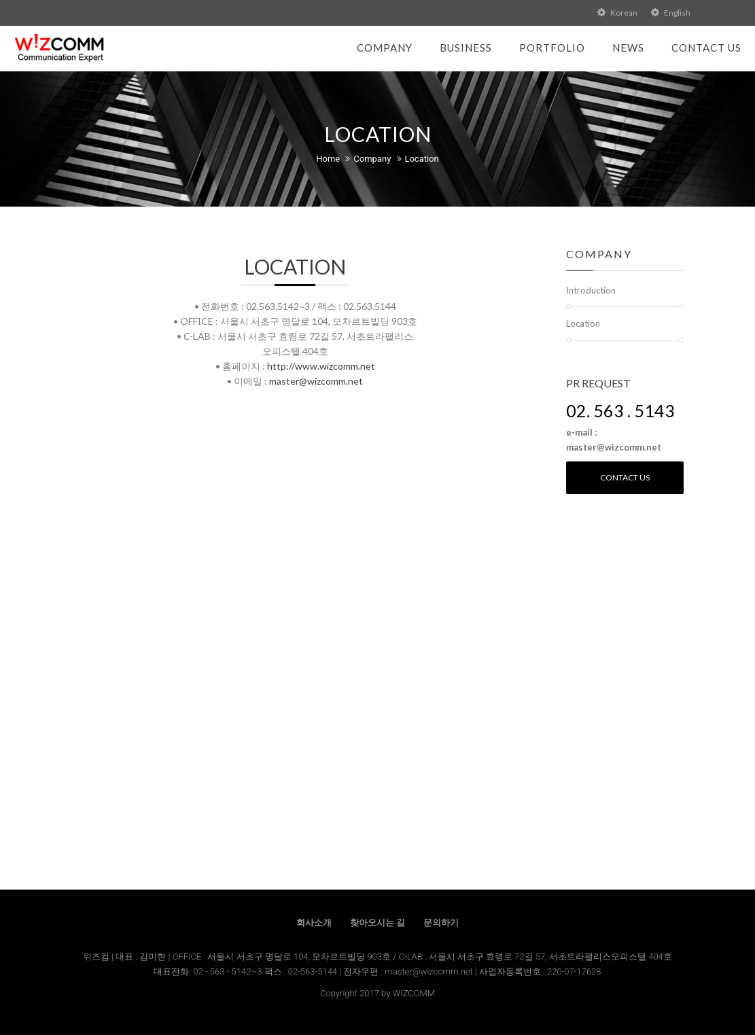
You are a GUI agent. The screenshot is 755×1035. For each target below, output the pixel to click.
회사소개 (314, 922)
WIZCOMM (414, 993)
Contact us (625, 477)
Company (384, 47)
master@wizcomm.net (316, 381)
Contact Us (706, 47)
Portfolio (552, 47)
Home (328, 159)
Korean (617, 12)
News (628, 47)
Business (466, 47)
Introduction (591, 290)
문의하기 (441, 922)
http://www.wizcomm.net (321, 366)
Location (422, 159)
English (670, 12)
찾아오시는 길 (377, 922)
